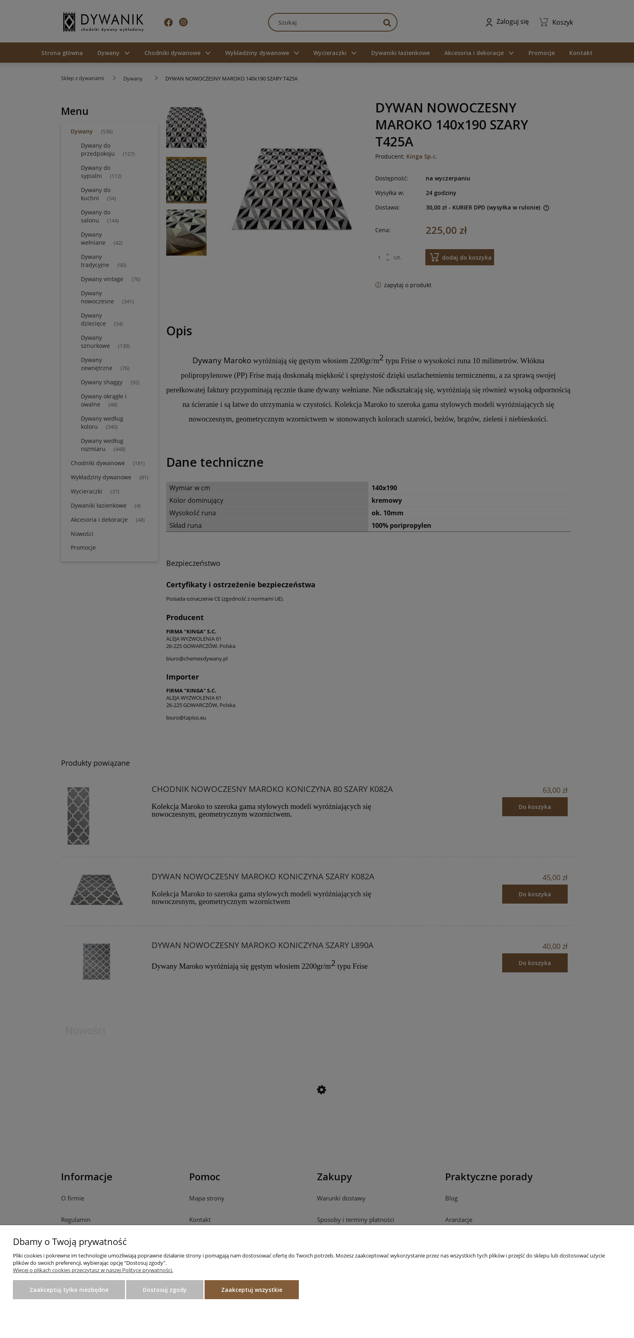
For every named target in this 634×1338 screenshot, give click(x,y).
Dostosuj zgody (165, 1290)
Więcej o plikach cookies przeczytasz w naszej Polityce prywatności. (93, 1270)
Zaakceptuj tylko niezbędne (69, 1290)
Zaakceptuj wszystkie (251, 1290)
